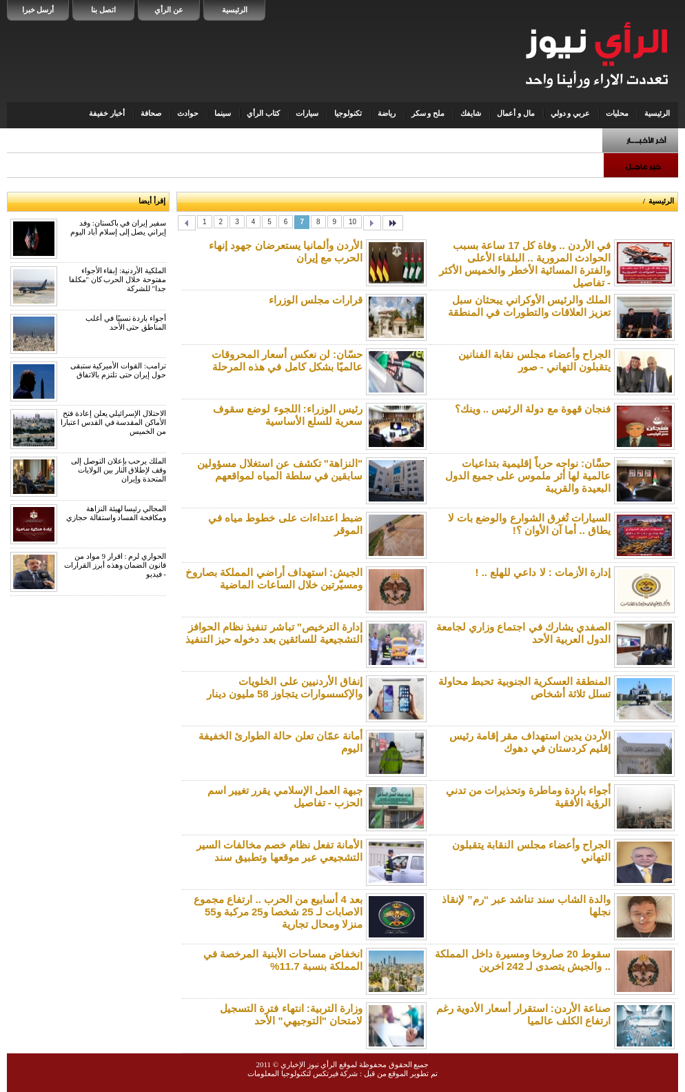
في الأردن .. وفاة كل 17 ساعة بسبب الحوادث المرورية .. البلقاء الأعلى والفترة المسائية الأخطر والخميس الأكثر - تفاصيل (525, 263)
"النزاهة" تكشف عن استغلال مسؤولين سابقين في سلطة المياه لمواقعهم (279, 469)
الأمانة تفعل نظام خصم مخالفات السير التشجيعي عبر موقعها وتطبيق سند (279, 851)
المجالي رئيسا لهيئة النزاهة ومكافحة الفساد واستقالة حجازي (116, 513)
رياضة (387, 113)
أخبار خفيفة (107, 113)
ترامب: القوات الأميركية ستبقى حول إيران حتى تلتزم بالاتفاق (118, 370)
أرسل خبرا (38, 10)
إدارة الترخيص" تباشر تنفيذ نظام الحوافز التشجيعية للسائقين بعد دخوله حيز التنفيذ (273, 633)
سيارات (307, 113)
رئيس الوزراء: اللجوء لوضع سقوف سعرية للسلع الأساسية (287, 415)
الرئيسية (234, 10)
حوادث (187, 113)
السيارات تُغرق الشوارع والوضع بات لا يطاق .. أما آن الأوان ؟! (529, 524)
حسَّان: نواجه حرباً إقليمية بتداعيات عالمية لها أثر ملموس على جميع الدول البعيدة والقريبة (528, 475)
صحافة (151, 113)
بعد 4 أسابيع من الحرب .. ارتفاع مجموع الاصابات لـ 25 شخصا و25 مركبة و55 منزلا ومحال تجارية (278, 911)
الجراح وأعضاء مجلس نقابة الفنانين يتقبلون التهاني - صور (534, 360)
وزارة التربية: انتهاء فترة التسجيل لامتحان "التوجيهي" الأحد (291, 1014)
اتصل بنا (103, 10)
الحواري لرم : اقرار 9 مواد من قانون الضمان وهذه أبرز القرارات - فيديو (115, 565)
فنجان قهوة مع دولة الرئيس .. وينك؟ (533, 409)
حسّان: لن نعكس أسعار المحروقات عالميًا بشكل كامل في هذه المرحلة (287, 360)
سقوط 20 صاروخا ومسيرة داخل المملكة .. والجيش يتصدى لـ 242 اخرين (523, 960)
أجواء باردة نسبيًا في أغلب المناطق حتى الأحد (125, 322)
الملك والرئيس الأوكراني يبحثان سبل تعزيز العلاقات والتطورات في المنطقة (529, 306)
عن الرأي (168, 10)
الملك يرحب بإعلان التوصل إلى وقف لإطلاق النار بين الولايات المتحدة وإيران (118, 470)
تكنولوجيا (348, 113)
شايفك (470, 113)
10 (352, 222)
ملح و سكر (428, 113)
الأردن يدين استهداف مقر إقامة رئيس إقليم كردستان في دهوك (530, 742)
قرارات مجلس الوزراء (315, 300)
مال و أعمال (516, 113)
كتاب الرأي (263, 113)
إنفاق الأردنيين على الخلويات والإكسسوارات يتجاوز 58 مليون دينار (284, 687)
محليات (617, 113)
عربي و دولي (571, 113)
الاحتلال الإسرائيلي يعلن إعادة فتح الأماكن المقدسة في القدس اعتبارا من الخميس (113, 422)
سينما (222, 113)
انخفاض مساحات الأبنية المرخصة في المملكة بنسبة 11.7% (282, 960)
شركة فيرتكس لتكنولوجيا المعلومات (302, 1073)
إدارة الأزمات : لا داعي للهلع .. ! (543, 572)
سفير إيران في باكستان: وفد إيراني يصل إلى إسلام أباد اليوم (118, 227)
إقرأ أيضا (152, 201)
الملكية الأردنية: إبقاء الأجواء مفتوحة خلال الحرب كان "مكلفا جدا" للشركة (118, 279)
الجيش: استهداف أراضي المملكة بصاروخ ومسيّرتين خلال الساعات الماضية (273, 578)
